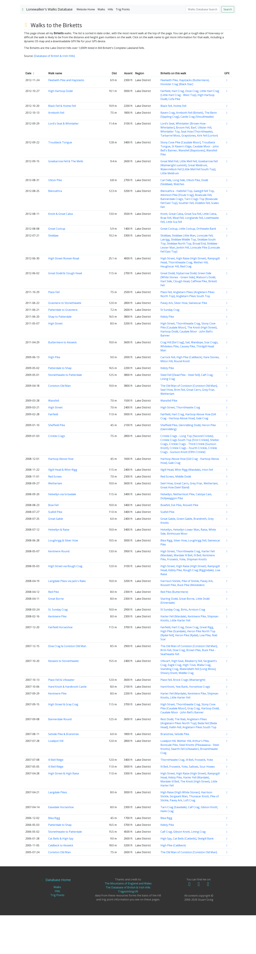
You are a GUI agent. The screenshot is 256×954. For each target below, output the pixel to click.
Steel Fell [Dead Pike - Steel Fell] (180, 413)
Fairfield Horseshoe (60, 666)
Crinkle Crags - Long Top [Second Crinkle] (186, 474)
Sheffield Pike (56, 464)
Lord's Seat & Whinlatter (63, 162)
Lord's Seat (167, 162)
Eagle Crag (174, 703)
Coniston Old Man (59, 424)
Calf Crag (207, 413)
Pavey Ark (166, 341)
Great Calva (176, 252)
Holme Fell (179, 144)
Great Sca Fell (192, 252)
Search (227, 48)
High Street (167, 297)
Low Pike (205, 674)
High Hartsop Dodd (60, 130)
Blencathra (55, 229)
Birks (184, 648)
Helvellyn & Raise (58, 568)
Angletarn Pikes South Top (193, 335)
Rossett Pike (190, 544)
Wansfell (53, 439)
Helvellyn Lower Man (186, 568)
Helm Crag (167, 850)
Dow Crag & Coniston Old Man (67, 685)
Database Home (56, 918)
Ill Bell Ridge (55, 798)
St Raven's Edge (181, 185)
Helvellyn (166, 533)
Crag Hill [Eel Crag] (172, 381)
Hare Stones (211, 396)
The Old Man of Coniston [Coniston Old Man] (188, 424)
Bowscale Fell (203, 233)
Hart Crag (178, 130)
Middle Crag (186, 711)
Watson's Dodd (205, 316)
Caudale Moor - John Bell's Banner (182, 751)
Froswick (172, 598)
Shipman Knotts (197, 598)
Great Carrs (193, 428)
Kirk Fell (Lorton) (207, 174)
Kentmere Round (58, 590)
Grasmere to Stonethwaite (64, 341)
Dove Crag (191, 130)
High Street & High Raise (63, 812)
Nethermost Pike (183, 533)
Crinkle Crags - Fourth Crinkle (188, 487)
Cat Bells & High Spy (60, 877)
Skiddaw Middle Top (183, 278)
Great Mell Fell (169, 200)
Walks (101, 48)
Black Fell (166, 144)
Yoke (182, 598)
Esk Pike (176, 544)
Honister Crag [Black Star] (176, 123)
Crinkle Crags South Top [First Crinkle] (184, 479)
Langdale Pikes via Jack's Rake (67, 620)
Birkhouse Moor (177, 572)
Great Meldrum (197, 204)
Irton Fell (207, 508)
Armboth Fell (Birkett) (189, 151)
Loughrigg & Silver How (63, 579)
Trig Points (123, 48)
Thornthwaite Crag (180, 301)
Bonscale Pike (169, 783)
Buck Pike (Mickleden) (190, 624)
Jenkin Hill (182, 286)
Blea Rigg (166, 579)
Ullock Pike (55, 219)
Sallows (193, 805)
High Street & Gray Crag (63, 743)
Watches (179, 223)
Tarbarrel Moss (170, 174)
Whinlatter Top (170, 170)
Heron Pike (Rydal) (186, 674)
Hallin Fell (175, 766)
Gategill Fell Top (204, 229)
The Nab (180, 758)
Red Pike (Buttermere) (174, 630)
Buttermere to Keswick (62, 381)
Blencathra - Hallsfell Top (176, 229)
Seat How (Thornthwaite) (196, 170)
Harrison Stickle (170, 620)
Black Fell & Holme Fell (62, 144)
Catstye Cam (203, 533)
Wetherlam (167, 432)
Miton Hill (166, 400)
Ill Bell (197, 594)
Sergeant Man (179, 835)
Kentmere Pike (57, 655)
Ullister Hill (204, 166)
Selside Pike (181, 773)
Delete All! (199, 942)
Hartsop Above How (60, 497)
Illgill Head (166, 508)
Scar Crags (211, 381)
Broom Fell (182, 166)
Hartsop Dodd (169, 370)
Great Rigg (206, 666)
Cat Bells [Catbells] (184, 877)
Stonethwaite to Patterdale (65, 413)
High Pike (54, 396)
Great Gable (55, 557)
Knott (163, 252)
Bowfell (165, 544)
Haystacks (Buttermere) (194, 119)
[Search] (203, 48)
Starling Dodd (169, 637)
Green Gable (184, 557)
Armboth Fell (56, 151)
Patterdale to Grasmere (63, 348)
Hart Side (166, 320)
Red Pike (53, 630)
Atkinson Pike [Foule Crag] (177, 233)
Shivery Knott (168, 711)
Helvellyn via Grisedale (62, 533)
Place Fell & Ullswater (61, 718)
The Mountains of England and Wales (128, 922)
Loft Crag (189, 839)
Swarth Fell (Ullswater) (185, 787)
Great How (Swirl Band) (174, 526)
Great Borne (56, 637)
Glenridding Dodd (189, 464)
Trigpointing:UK (128, 930)
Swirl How (166, 428)
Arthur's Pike (200, 779)
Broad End (199, 282)
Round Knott (182, 400)
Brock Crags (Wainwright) (189, 718)
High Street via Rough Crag (65, 605)
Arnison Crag (197, 648)
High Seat (177, 699)
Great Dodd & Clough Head (65, 312)
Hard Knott (167, 725)
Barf (193, 166)
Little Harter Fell (180, 659)
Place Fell (54, 331)
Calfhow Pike (199, 320)
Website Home (86, 48)
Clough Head (181, 320)
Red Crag (185, 305)
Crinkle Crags (56, 474)
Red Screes (55, 515)
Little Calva (209, 252)
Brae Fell (165, 256)
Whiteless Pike (169, 385)
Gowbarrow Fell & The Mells (65, 200)
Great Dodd (167, 312)
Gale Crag (202, 457)
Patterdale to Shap (60, 407)
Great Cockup (56, 267)
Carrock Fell (167, 396)
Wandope (197, 381)
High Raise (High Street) (191, 297)
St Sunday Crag (169, 348)
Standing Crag (169, 707)
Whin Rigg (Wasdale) (187, 508)
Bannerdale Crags (171, 238)
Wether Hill (201, 301)
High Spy (166, 877)
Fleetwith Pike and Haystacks (66, 119)
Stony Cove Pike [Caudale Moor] (180, 181)
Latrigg (165, 278)
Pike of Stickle (190, 620)
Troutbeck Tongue (60, 181)
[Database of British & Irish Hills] (54, 94)
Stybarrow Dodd (186, 312)
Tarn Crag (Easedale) (173, 846)
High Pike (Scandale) (173, 670)
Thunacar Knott (199, 835)
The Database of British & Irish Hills (128, 926)
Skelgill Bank (206, 877)
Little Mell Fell (188, 200)
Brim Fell (179, 428)
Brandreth (199, 557)
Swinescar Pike (198, 341)
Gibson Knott (209, 846)
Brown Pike (193, 689)
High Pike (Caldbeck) (189, 396)
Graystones (188, 174)
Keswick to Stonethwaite (63, 699)
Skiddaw (53, 274)
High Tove (189, 703)
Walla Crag (203, 703)
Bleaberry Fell (193, 699)
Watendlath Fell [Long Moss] (197, 707)
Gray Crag (193, 747)
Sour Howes (207, 805)
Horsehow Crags (199, 725)
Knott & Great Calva (60, 252)
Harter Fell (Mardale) (173, 655)
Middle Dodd (183, 515)
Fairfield (165, 130)
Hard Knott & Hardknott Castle (67, 725)
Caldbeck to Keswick (60, 884)
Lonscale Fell (205, 274)
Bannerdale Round (60, 758)
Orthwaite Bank (206, 267)
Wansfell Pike (168, 439)
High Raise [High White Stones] (180, 831)
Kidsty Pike (167, 355)
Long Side (179, 219)
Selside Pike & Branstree (63, 773)
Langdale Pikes (57, 831)
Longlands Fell (194, 256)
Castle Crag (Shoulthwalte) (197, 155)
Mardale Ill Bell (183, 594)
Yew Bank (182, 725)
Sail (187, 381)
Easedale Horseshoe (61, 846)
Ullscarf (165, 699)
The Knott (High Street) (202, 366)
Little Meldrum (169, 212)
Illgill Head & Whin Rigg (62, 508)
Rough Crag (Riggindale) (198, 609)
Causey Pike (187, 385)
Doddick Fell (202, 242)
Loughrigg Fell (197, 579)
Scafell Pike (55, 550)
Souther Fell (186, 242)
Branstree (166, 773)
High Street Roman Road (63, 297)
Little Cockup (187, 267)
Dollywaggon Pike (171, 537)
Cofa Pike (174, 138)
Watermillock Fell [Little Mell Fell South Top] (187, 208)
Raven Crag (167, 151)
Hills (110, 48)
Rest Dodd (166, 758)
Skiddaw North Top (179, 282)
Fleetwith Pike (169, 119)
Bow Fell (53, 544)
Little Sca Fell (174, 260)
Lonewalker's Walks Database (47, 48)
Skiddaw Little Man (183, 274)
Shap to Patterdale (60, 355)
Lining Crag (167, 417)
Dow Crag (179, 689)
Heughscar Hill (169, 305)
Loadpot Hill (55, 779)
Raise (204, 568)
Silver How (180, 341)
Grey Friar (208, 428)
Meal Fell (178, 256)
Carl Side (165, 219)
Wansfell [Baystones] (191, 189)
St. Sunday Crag (58, 648)
